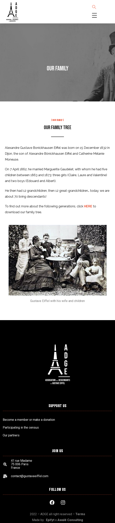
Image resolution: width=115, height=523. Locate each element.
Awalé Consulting (70, 520)
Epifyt (50, 520)
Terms (80, 514)
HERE (88, 206)
